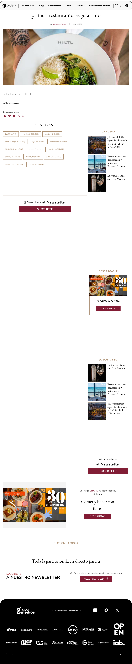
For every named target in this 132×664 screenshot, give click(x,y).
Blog (41, 6)
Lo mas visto (28, 6)
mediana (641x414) (56, 149)
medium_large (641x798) (15, 141)
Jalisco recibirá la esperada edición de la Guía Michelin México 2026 (117, 142)
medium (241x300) (52, 134)
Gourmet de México (59, 24)
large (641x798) (37, 141)
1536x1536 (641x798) (59, 141)
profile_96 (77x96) (54, 157)
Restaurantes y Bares (99, 6)
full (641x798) (10, 134)
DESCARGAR (108, 308)
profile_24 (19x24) (12, 157)
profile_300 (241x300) (38, 164)
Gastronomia (54, 6)
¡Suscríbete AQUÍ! (96, 579)
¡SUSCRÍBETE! (45, 209)
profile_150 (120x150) (14, 164)
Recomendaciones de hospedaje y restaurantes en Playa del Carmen (116, 161)
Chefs (68, 6)
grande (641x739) (36, 149)
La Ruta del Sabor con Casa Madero (116, 177)
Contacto (81, 654)
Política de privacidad (120, 654)
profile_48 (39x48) (33, 157)
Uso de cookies (106, 654)
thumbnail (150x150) (30, 134)
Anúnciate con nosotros (93, 654)
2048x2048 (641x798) (14, 149)
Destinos (80, 6)
